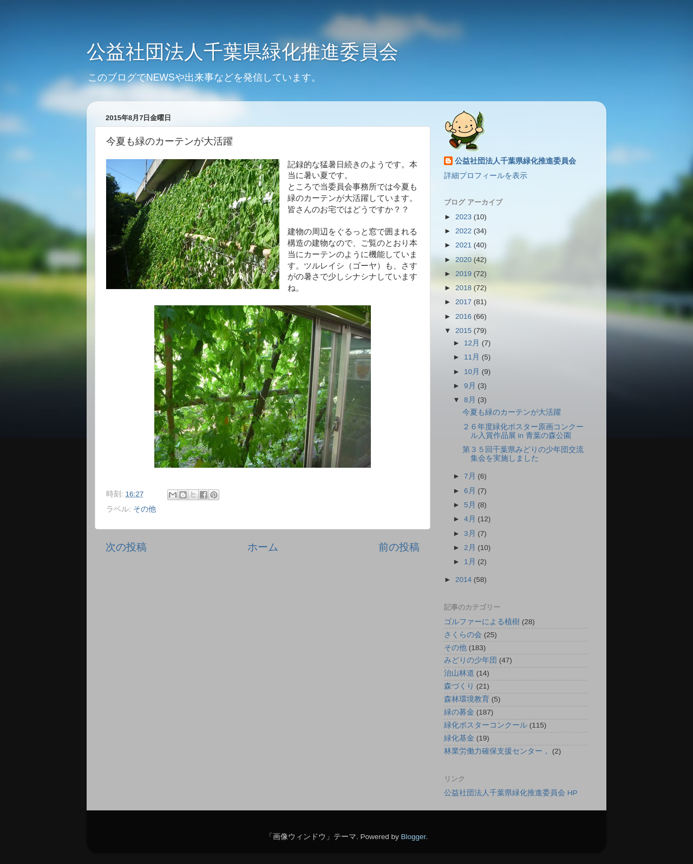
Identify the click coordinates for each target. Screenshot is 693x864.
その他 (144, 509)
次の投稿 (126, 547)
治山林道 (459, 673)
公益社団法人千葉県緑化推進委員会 (242, 52)
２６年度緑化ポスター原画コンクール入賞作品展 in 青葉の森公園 (523, 431)
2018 (464, 288)
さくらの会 (463, 635)
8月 (471, 400)
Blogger (413, 837)
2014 (464, 579)
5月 (471, 505)
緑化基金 (459, 738)
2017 (464, 302)
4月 (471, 519)
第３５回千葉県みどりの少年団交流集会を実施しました (523, 454)
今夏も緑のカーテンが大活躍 (511, 412)
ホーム (262, 547)
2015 (464, 330)
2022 (464, 231)
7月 (471, 476)
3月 (471, 533)
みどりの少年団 (470, 660)
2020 (464, 260)
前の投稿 (399, 547)
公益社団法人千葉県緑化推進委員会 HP (511, 793)
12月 (473, 343)
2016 (464, 316)
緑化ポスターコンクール (485, 725)
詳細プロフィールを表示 (485, 176)
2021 (464, 245)
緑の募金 (459, 712)
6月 (471, 491)
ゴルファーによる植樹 (482, 622)
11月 (473, 357)
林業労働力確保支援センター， (497, 751)
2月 (471, 548)
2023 (464, 217)
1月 (471, 562)
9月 (471, 386)
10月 (473, 372)
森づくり (459, 686)
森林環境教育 (466, 699)
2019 (464, 274)
